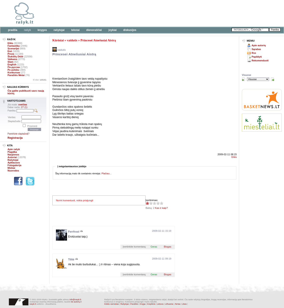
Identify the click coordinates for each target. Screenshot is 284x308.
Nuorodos (13, 170)
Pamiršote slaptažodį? (18, 134)
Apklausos (14, 162)
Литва (177, 304)
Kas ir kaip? (161, 208)
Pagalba (12, 152)
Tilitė (71, 259)
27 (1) (24, 107)
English (12, 64)
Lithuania (169, 304)
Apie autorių (259, 45)
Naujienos (13, 154)
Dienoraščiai (94, 30)
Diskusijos (129, 30)
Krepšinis (151, 304)
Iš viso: (39, 80)
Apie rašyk (14, 149)
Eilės (10, 43)
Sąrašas (256, 49)
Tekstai (75, 30)
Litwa (184, 304)
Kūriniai (58, 40)
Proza (11, 53)
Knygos (42, 30)
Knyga (143, 304)
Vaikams (12, 59)
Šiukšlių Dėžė (15, 56)
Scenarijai (13, 48)
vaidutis (72, 40)
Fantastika (14, 45)
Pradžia (12, 30)
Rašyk (27, 30)
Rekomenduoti (260, 60)
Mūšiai (11, 168)
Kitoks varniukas (111, 304)
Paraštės (134, 304)
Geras (153, 246)
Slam (10, 61)
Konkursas (14, 72)
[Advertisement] (136, 13)
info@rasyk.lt (75, 299)
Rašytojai (58, 30)
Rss (254, 53)
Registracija (15, 137)
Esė (10, 51)
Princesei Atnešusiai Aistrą (98, 40)
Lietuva (160, 304)
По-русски (14, 67)
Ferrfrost (73, 231)
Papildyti (257, 56)
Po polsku (13, 69)
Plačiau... (106, 173)
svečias (22, 104)
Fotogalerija (14, 165)
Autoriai (12, 157)
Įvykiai (112, 30)
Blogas (167, 246)
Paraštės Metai (16, 75)
